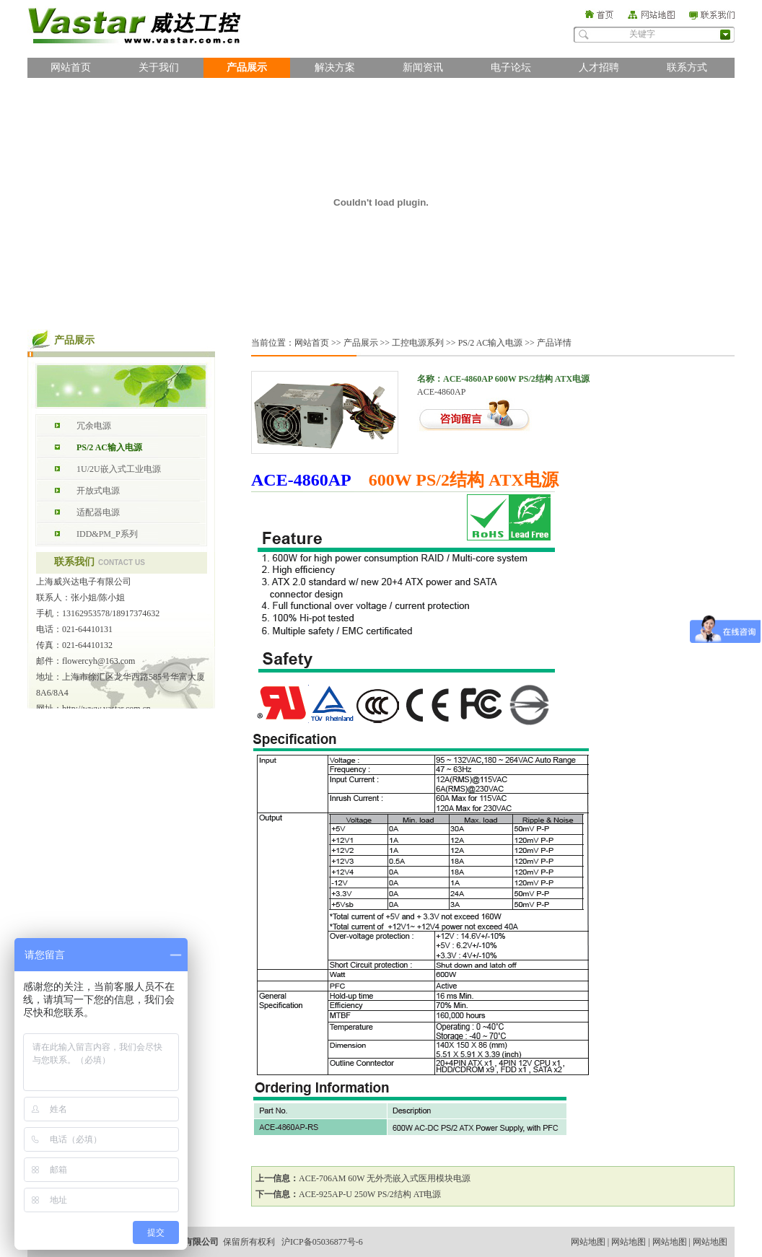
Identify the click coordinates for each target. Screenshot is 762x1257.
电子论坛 (511, 67)
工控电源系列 (418, 343)
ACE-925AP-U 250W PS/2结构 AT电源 (370, 1194)
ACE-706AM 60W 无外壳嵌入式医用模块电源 (384, 1178)
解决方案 (335, 67)
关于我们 (159, 67)
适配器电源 (98, 512)
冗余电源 (93, 426)
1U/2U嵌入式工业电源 (118, 469)
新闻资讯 (423, 67)
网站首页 (71, 67)
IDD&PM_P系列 (107, 534)
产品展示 (247, 67)
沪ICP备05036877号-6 (322, 1242)
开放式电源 (98, 491)
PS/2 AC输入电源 (109, 447)
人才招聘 (599, 67)
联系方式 (687, 67)
